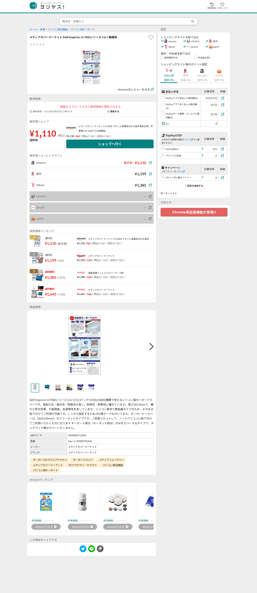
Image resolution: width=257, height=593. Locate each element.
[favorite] (151, 37)
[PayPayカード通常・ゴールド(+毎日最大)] (222, 114)
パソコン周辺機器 (57, 29)
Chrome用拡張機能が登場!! (194, 212)
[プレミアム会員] (223, 155)
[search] (193, 21)
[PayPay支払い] (223, 149)
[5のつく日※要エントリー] (223, 177)
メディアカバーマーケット (48, 465)
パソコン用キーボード (83, 29)
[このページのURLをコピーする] (100, 548)
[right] (151, 346)
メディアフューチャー (111, 459)
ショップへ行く (110, 144)
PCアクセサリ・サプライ (83, 465)
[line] (91, 549)
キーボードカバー (83, 459)
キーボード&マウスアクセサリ (50, 459)
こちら (188, 139)
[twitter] (83, 549)
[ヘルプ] (202, 149)
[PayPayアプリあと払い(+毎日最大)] (222, 104)
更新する (113, 111)
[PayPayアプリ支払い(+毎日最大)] (222, 98)
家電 (42, 29)
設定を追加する (194, 185)
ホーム (33, 29)
